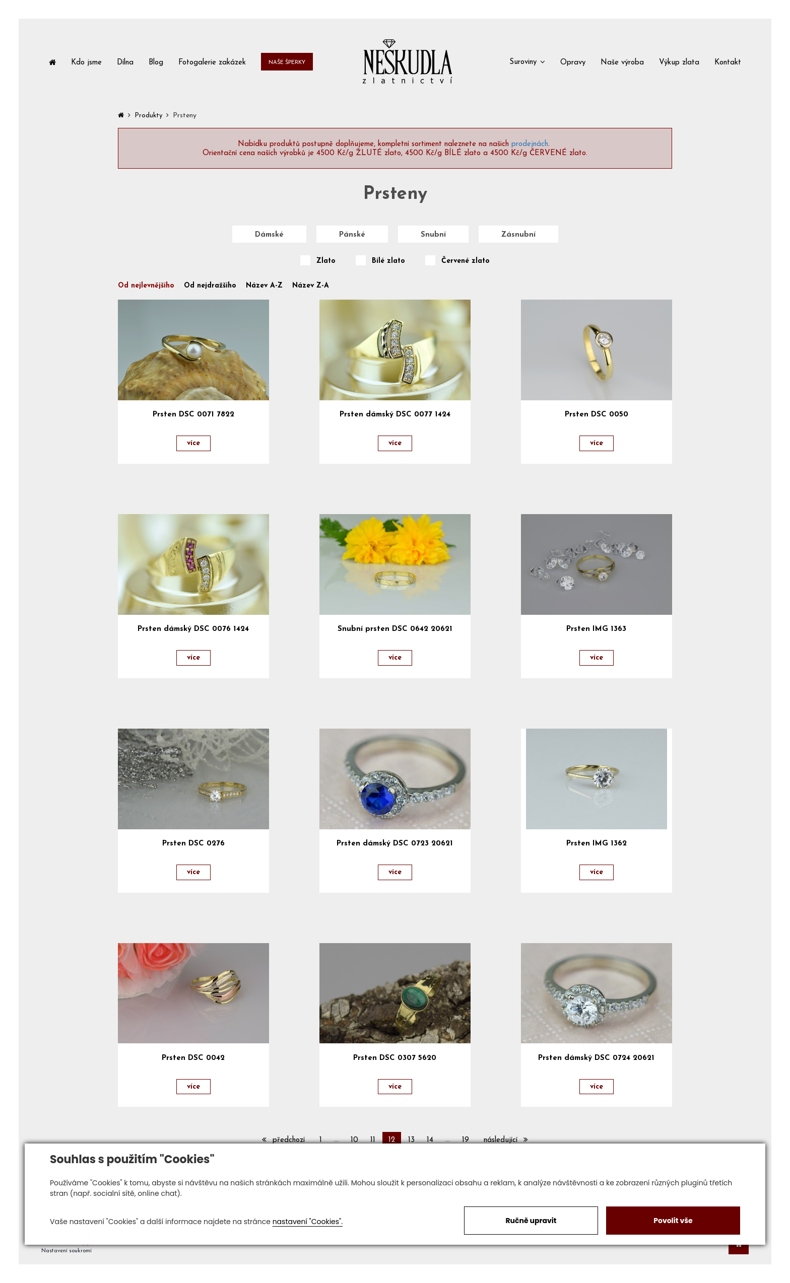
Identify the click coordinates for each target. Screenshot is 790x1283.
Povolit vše (672, 1221)
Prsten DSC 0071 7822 (193, 414)
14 (430, 1140)
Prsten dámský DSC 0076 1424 (193, 629)
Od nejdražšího (210, 286)
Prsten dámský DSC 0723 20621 (395, 843)
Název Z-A (310, 286)
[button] (527, 61)
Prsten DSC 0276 (193, 843)
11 (372, 1140)
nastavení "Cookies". (308, 1222)
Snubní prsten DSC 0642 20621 (395, 629)
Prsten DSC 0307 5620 (394, 1058)
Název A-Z (264, 286)
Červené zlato (465, 261)
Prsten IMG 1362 (596, 843)
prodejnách (529, 144)
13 (411, 1140)
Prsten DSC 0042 (193, 1058)
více (193, 443)
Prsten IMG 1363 (596, 629)
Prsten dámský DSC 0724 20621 (596, 1058)
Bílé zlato (388, 261)
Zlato (326, 261)
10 (354, 1140)
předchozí (283, 1139)
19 (465, 1140)
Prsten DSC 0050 (596, 414)
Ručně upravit (530, 1221)
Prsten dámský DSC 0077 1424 (395, 414)
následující (506, 1139)
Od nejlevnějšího (146, 286)
